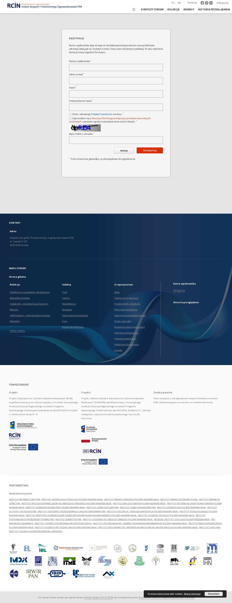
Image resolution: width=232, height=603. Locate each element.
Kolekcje (173, 9)
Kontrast (192, 2)
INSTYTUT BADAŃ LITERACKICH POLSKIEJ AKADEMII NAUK (131, 499)
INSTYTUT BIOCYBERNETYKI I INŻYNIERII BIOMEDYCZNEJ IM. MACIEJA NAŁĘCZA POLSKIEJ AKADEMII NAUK (148, 527)
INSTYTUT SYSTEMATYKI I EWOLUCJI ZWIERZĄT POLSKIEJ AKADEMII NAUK (118, 519)
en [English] (179, 3)
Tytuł (64, 292)
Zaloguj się (222, 2)
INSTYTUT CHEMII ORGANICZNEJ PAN (138, 507)
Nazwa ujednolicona (72, 327)
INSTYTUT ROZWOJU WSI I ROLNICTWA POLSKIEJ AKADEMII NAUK (66, 527)
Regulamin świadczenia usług (129, 327)
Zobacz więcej (17, 330)
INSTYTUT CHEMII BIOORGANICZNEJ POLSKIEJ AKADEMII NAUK (56, 507)
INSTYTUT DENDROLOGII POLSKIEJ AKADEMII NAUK (181, 507)
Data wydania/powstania (75, 315)
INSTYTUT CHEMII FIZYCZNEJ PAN (103, 507)
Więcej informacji (192, 594)
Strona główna (17, 276)
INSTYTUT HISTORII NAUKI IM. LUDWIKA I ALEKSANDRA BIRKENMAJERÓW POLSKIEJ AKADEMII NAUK (140, 523)
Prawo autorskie (122, 321)
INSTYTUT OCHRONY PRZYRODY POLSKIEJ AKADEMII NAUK (166, 515)
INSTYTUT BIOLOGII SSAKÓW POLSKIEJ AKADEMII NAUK (139, 503)
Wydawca (67, 309)
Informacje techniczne (125, 309)
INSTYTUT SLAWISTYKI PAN (68, 519)
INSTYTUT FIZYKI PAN (209, 527)
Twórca (66, 298)
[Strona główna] (133, 9)
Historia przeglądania (214, 9)
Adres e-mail (76, 74)
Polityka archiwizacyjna (126, 332)
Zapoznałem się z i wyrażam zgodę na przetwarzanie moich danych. (110, 120)
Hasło (73, 87)
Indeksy (188, 9)
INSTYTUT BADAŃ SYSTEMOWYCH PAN (179, 499)
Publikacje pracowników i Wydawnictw (29, 292)
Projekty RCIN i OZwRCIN (127, 303)
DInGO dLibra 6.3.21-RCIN (98, 597)
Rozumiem (213, 594)
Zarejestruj (149, 150)
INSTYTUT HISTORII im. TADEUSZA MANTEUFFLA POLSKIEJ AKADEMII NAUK (143, 511)
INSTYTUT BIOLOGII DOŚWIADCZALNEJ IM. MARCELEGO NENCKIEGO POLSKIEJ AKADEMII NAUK (67, 503)
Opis (64, 321)
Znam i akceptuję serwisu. (98, 114)
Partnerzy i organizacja (126, 298)
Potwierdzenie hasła (81, 100)
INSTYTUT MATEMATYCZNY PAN (25, 499)
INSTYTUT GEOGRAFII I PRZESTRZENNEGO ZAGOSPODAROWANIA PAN (72, 511)
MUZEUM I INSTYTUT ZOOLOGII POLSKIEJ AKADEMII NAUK (182, 519)
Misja (117, 292)
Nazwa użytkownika (80, 61)
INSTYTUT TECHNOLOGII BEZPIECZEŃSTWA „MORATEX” (36, 531)
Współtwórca (69, 303)
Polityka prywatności (125, 338)
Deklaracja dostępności (126, 344)
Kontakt (118, 350)
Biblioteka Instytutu (20, 298)
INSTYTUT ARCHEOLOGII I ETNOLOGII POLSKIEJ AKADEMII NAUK (72, 499)
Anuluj (124, 150)
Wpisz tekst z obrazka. (82, 133)
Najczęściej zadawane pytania (130, 315)
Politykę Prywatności (101, 114)
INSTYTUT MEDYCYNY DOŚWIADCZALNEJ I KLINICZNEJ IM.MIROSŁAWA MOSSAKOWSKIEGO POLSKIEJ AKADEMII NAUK (81, 515)
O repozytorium (152, 9)
